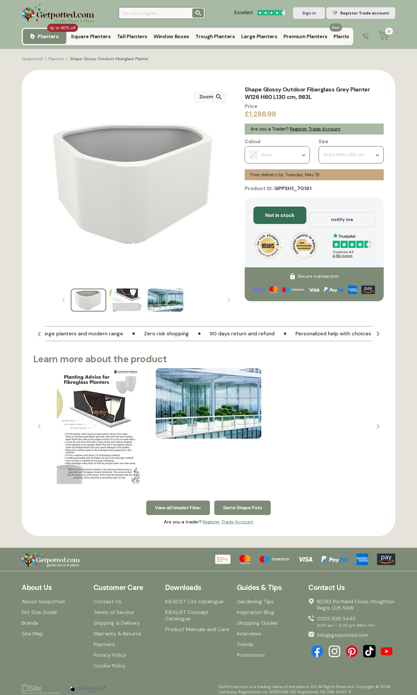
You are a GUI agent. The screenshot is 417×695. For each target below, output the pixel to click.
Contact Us (107, 598)
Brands (30, 620)
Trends (245, 641)
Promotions (251, 652)
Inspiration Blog (255, 609)
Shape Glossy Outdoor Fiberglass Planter (109, 58)
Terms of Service (114, 609)
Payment (104, 641)
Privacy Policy (110, 652)
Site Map (32, 630)
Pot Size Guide (39, 609)
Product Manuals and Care (197, 626)
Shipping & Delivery (117, 620)
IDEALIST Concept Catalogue (187, 612)
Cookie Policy (110, 662)
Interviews (249, 630)
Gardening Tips (255, 598)
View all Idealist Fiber (176, 503)
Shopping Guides (257, 620)
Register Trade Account (315, 129)
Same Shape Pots (245, 503)
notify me (342, 215)
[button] (39, 336)
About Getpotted (43, 598)
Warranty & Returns (117, 630)
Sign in (309, 13)
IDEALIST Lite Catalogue (194, 598)
